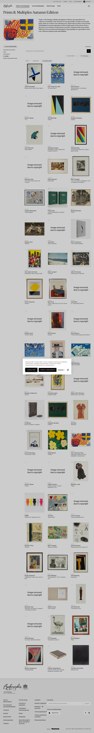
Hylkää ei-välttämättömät (47, 370)
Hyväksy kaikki (31, 370)
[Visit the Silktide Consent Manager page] (68, 370)
